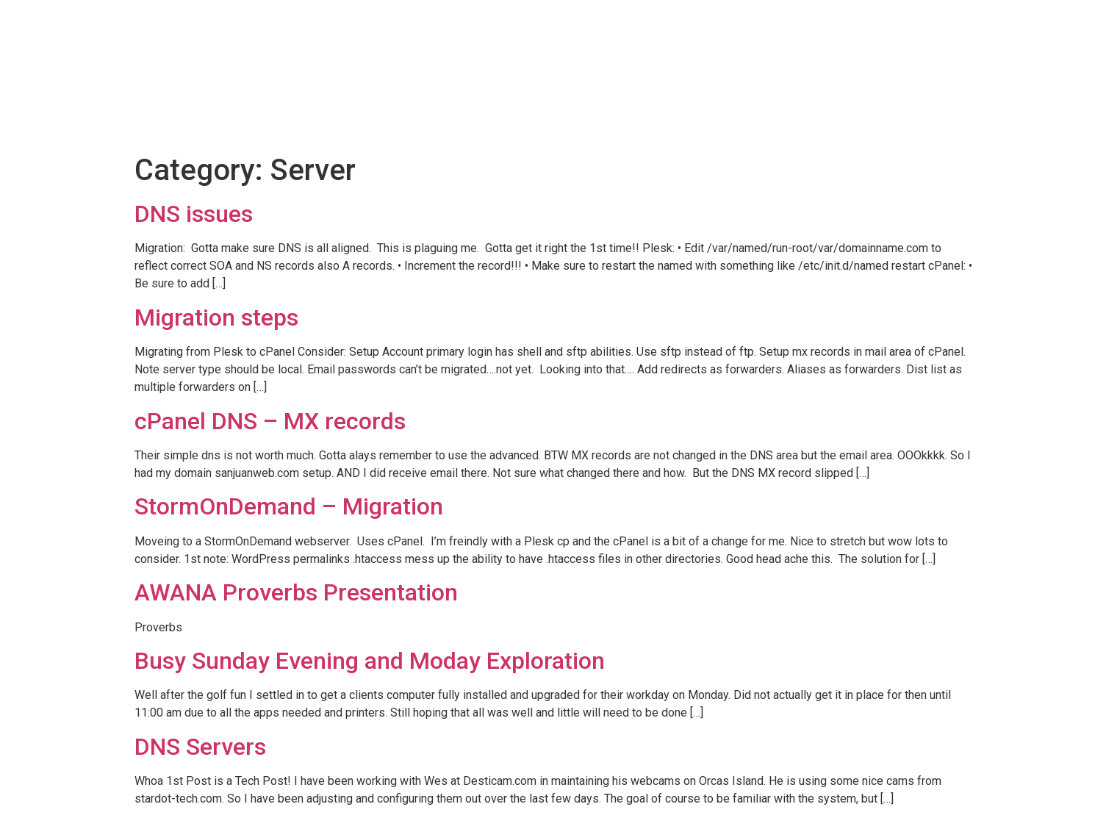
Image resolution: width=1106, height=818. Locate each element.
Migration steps (216, 317)
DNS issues (193, 214)
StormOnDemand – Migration (288, 506)
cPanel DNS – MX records (270, 421)
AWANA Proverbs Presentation (296, 592)
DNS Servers (200, 747)
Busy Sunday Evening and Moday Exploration (369, 661)
